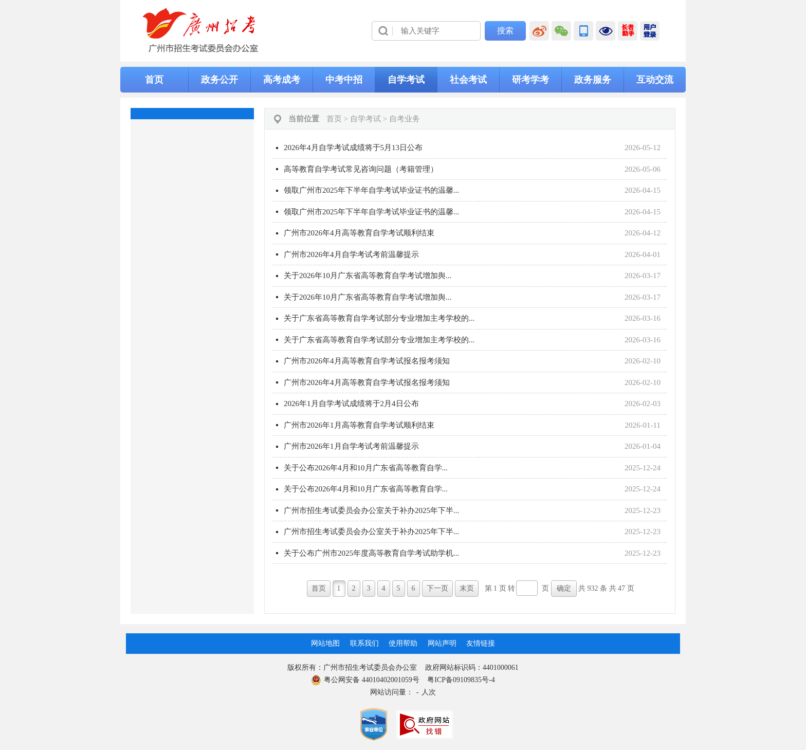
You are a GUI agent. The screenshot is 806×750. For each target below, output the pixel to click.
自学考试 (406, 80)
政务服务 (592, 80)
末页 (467, 588)
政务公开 (219, 80)
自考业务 (404, 119)
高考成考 (281, 80)
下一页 (437, 588)
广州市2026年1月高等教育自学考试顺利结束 (359, 425)
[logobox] (200, 30)
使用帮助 (403, 643)
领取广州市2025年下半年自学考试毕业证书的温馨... (371, 190)
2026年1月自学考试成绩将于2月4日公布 (351, 403)
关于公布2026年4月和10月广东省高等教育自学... (366, 468)
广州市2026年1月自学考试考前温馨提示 (351, 446)
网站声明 (442, 643)
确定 (564, 588)
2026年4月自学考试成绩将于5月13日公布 (353, 147)
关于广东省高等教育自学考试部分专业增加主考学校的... (379, 318)
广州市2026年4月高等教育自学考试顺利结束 (359, 233)
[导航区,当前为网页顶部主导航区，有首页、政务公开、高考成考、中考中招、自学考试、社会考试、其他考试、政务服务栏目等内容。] (403, 80)
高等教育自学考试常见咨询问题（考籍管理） (361, 169)
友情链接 (480, 643)
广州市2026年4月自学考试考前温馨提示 (351, 254)
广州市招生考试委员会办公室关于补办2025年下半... (371, 510)
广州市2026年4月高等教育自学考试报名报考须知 (367, 361)
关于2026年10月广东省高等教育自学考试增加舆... (367, 275)
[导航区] (403, 31)
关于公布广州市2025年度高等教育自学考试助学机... (371, 553)
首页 (154, 80)
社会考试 (468, 80)
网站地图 (325, 643)
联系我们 (364, 643)
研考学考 (530, 80)
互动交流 (654, 80)
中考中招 (343, 80)
